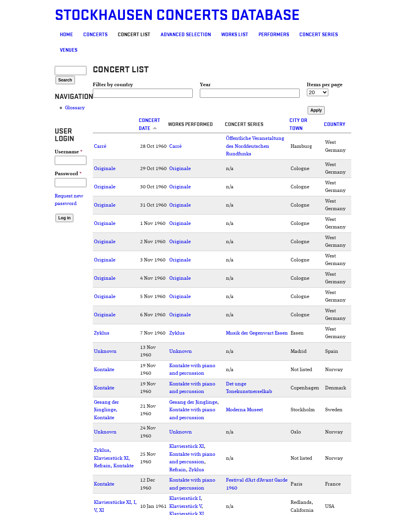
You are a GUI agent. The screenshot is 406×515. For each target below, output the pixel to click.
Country (334, 124)
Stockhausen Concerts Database (177, 15)
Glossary (75, 107)
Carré (100, 146)
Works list (234, 34)
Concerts (95, 34)
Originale (104, 168)
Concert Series (318, 34)
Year (205, 84)
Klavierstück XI (186, 446)
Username (68, 152)
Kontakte (104, 369)
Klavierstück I (185, 498)
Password (68, 173)
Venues (68, 50)
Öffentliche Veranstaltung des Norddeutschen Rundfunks (255, 146)
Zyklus (101, 333)
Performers (274, 34)
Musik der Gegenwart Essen (257, 333)
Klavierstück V (185, 506)
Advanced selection (186, 34)
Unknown (105, 351)
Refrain (177, 469)
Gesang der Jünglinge (193, 402)
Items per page (325, 84)
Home (66, 34)
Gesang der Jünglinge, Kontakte (106, 410)
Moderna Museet (244, 409)
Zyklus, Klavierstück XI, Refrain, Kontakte (114, 458)
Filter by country (113, 84)
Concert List (134, 34)
